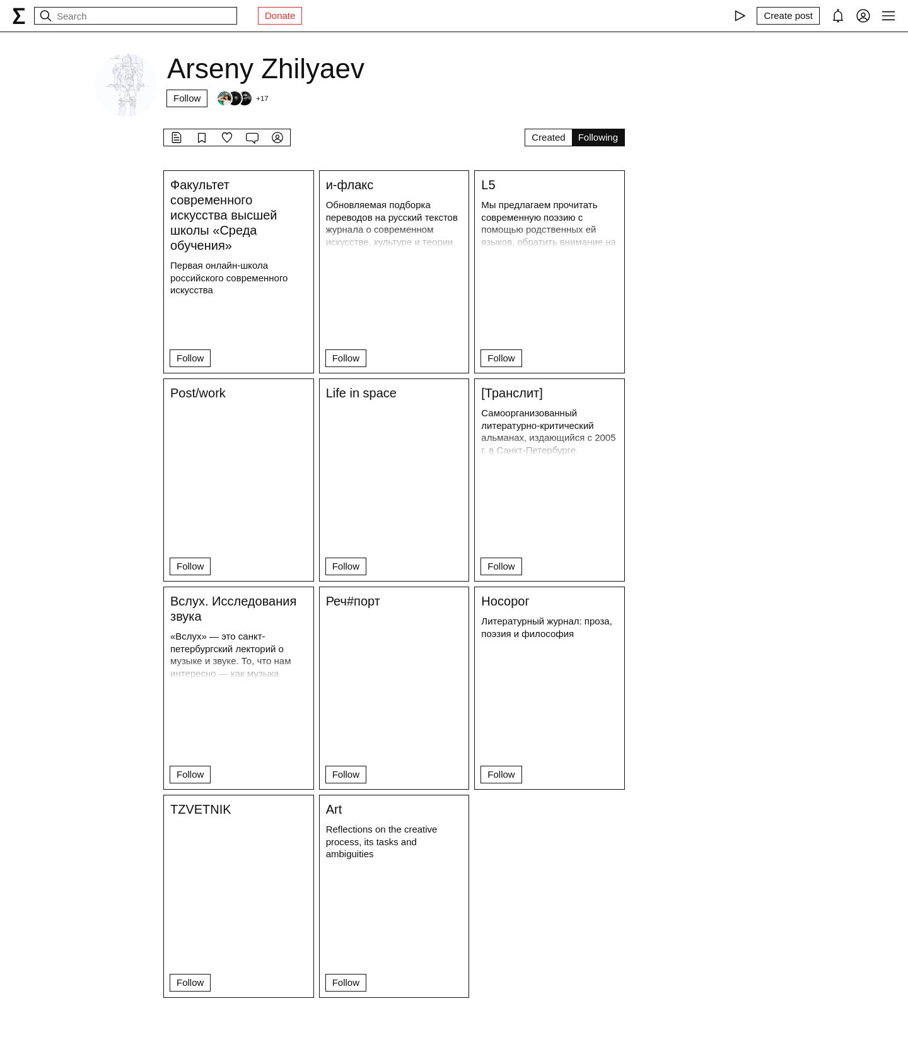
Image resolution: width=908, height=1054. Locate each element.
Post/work (198, 393)
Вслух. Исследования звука (233, 608)
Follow (187, 98)
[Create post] (788, 16)
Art (334, 809)
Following (598, 137)
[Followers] (242, 98)
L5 (488, 185)
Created (548, 137)
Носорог (505, 601)
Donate (280, 15)
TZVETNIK (200, 809)
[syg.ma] (19, 16)
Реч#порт (353, 601)
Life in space (361, 393)
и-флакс (350, 185)
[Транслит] (512, 393)
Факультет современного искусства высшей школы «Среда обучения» (223, 215)
